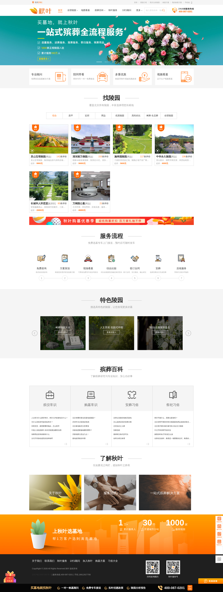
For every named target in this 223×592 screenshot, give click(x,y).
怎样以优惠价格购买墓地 (122, 418)
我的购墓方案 (177, 2)
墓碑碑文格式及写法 (120, 434)
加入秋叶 (88, 561)
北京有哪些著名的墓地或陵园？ (83, 418)
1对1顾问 (75, 561)
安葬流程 (116, 430)
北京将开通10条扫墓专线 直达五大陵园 (168, 426)
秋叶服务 (62, 561)
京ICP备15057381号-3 (41, 575)
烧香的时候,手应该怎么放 (163, 434)
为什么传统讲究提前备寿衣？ (42, 422)
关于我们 (37, 561)
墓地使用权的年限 (79, 438)
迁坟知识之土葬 (119, 426)
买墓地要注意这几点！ (80, 434)
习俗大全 (113, 561)
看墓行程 (143, 2)
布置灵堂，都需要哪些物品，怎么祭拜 (45, 426)
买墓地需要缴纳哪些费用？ (82, 430)
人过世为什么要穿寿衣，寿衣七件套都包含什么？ (49, 418)
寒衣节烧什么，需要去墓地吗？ (165, 418)
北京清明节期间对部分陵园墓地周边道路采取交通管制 (174, 422)
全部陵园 (168, 115)
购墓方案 (166, 2)
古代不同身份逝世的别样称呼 (42, 438)
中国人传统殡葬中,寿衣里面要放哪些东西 (46, 430)
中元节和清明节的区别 (162, 430)
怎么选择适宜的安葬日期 (122, 422)
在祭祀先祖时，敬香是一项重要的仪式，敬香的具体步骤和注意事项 (179, 438)
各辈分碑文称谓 (119, 438)
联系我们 (49, 561)
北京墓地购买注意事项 (80, 426)
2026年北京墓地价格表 (80, 422)
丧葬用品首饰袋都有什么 (40, 434)
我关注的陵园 (155, 2)
